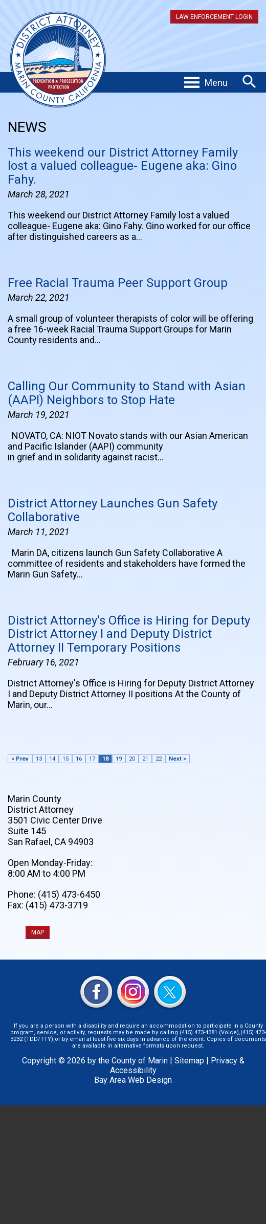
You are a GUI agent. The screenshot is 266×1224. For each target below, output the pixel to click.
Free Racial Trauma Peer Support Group (118, 283)
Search (249, 82)
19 (119, 758)
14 (52, 758)
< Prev (20, 758)
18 (105, 758)
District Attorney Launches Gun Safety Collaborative (112, 510)
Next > (177, 758)
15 (65, 758)
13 (39, 758)
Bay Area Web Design (133, 1080)
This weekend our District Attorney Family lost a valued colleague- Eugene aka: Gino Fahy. (123, 166)
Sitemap (189, 1060)
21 (145, 758)
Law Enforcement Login (214, 16)
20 (132, 758)
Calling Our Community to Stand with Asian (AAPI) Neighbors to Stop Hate (127, 393)
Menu (216, 82)
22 (159, 758)
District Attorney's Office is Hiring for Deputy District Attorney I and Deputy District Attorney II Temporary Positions (129, 634)
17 (92, 758)
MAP (37, 932)
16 (79, 758)
